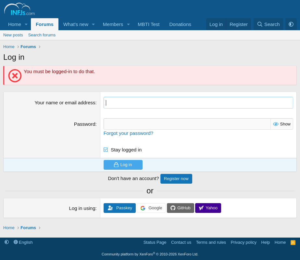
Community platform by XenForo (150, 254)
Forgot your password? (128, 133)
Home (14, 24)
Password (84, 123)
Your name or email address (64, 102)
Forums (45, 24)
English (23, 242)
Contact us (181, 242)
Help (265, 242)
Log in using (82, 208)
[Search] (268, 24)
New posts (13, 34)
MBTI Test (148, 24)
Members (113, 24)
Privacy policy (243, 242)
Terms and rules (211, 242)
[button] (26, 24)
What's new (75, 24)
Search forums (42, 34)
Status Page (155, 242)
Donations (180, 24)
